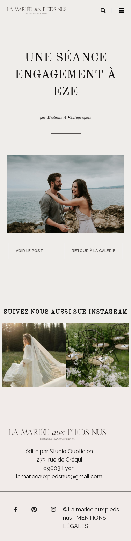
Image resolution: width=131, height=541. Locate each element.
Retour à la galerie (93, 251)
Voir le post (29, 251)
